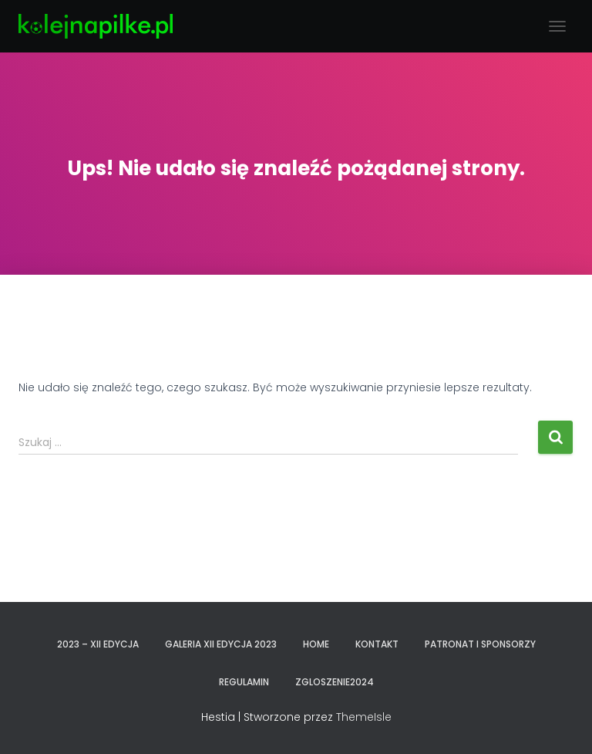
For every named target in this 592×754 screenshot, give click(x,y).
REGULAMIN (244, 681)
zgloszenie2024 (334, 681)
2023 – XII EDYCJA (98, 644)
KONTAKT (377, 644)
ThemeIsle (364, 717)
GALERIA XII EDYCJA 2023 (221, 644)
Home (316, 644)
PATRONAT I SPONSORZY (480, 644)
